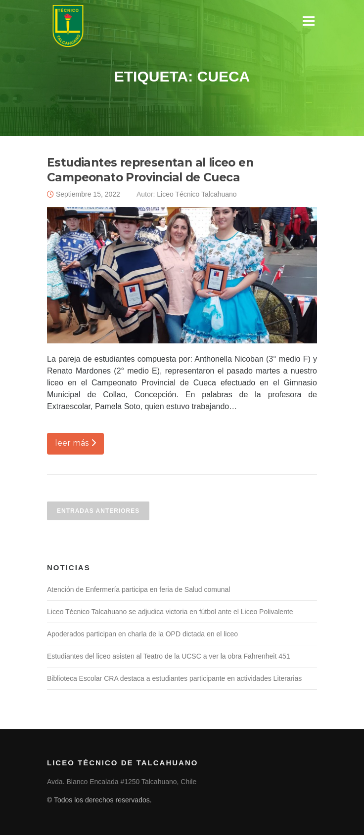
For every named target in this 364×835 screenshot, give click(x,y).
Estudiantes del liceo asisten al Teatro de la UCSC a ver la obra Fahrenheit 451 (168, 656)
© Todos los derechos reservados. (99, 800)
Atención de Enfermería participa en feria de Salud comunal (138, 589)
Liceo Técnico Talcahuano (196, 194)
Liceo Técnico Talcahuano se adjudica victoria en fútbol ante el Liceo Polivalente (170, 612)
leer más (75, 443)
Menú (308, 21)
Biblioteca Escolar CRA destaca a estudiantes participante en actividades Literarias (174, 678)
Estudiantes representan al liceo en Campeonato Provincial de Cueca (150, 170)
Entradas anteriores (98, 510)
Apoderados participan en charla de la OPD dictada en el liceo (142, 634)
